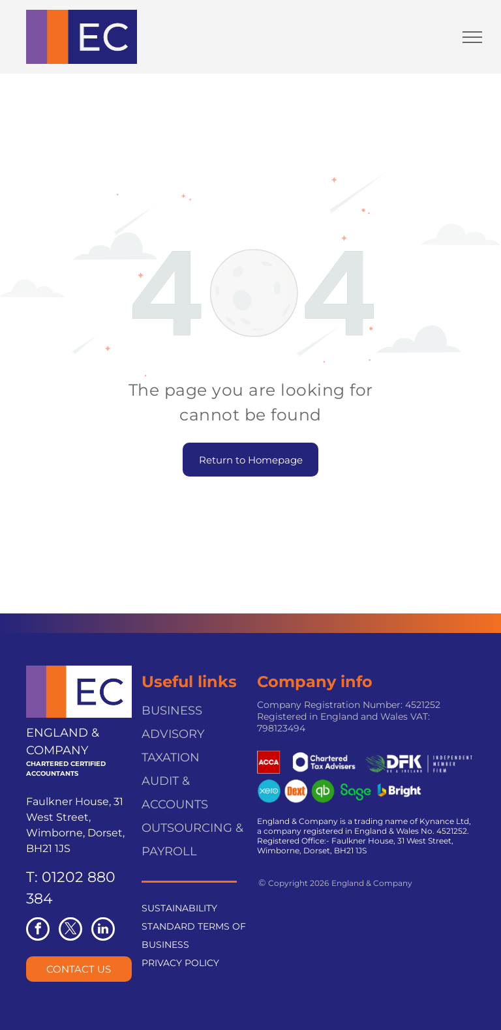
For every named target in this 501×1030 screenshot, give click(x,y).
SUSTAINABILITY (179, 908)
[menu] (472, 37)
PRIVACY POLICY (180, 963)
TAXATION (171, 757)
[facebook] (38, 930)
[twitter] (70, 930)
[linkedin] (103, 930)
